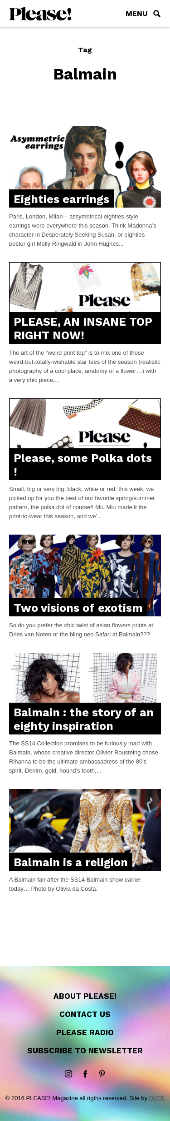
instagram (68, 1074)
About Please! (85, 996)
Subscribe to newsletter (85, 1050)
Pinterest (102, 1074)
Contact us (85, 1014)
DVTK (157, 1098)
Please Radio (85, 1032)
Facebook (85, 1074)
